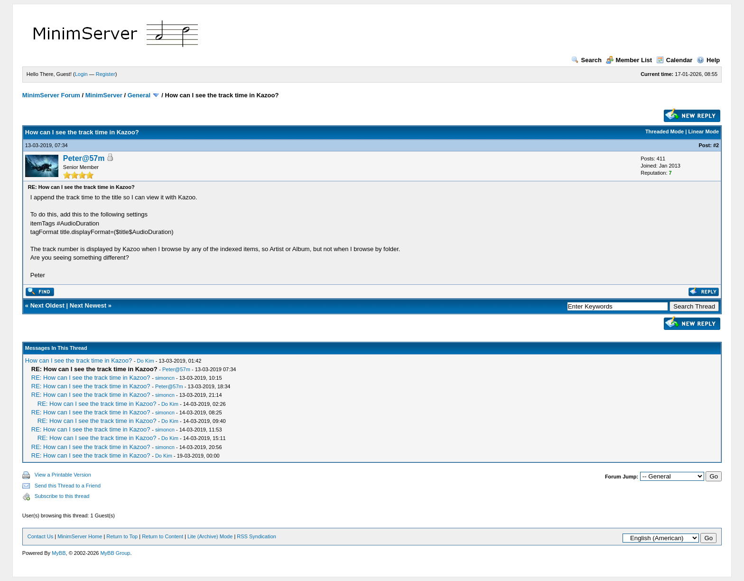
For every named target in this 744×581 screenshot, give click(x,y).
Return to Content (162, 536)
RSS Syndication (256, 536)
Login (81, 74)
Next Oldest (47, 305)
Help (708, 60)
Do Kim (145, 361)
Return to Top (122, 536)
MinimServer (103, 95)
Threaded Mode (664, 131)
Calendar (674, 60)
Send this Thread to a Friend (68, 485)
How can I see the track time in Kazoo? (78, 360)
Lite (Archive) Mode (209, 536)
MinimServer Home (79, 536)
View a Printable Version (63, 475)
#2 (716, 145)
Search (586, 60)
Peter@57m (84, 158)
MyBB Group (115, 553)
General (139, 95)
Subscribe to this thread (62, 496)
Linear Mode (703, 131)
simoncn (165, 378)
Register (105, 74)
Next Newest (88, 305)
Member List (629, 60)
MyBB (58, 553)
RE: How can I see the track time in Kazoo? (90, 377)
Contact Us (40, 536)
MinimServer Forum (51, 95)
